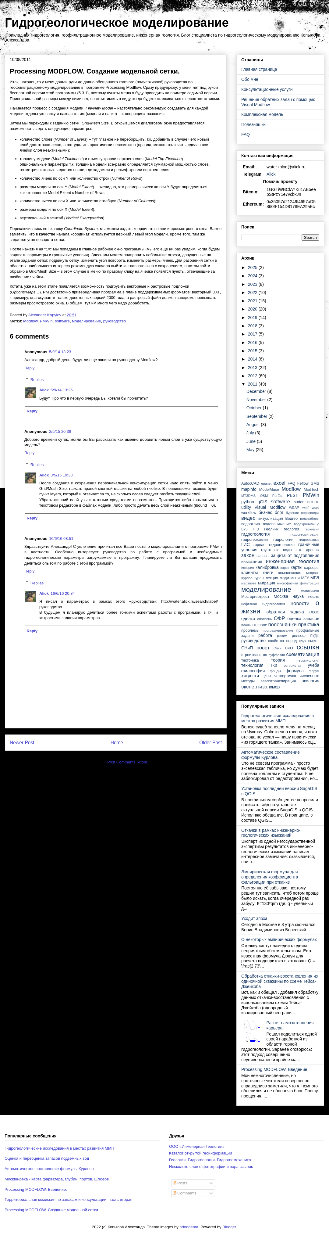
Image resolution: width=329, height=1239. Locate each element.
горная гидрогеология (274, 545)
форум (314, 671)
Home (117, 742)
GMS (314, 483)
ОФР (279, 618)
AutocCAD (250, 483)
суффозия (277, 655)
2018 (253, 325)
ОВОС (314, 612)
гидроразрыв (309, 539)
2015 (253, 350)
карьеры (311, 568)
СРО (289, 648)
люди (284, 578)
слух (302, 641)
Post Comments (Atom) (127, 762)
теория (278, 660)
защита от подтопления (295, 555)
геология (291, 529)
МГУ (305, 578)
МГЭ (314, 577)
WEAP (294, 507)
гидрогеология (255, 534)
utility (246, 507)
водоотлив (250, 524)
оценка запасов (303, 618)
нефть (313, 596)
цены (267, 676)
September (257, 416)
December (256, 391)
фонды (275, 671)
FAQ (245, 134)
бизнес (265, 512)
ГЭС (299, 550)
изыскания (251, 561)
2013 (253, 367)
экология (310, 680)
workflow (248, 513)
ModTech (311, 489)
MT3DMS (248, 495)
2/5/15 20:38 (60, 431)
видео (248, 518)
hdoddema (188, 1227)
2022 (253, 292)
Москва (281, 596)
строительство (254, 655)
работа (265, 635)
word (315, 507)
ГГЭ (256, 529)
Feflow (303, 483)
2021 (253, 300)
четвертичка (285, 676)
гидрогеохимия (254, 539)
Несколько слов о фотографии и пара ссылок (211, 1166)
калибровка (267, 567)
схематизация (302, 654)
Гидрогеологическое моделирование (117, 22)
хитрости (250, 675)
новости (300, 603)
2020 (253, 309)
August (253, 424)
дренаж (312, 550)
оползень (264, 619)
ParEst (277, 495)
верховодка (310, 513)
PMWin (46, 321)
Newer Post (22, 742)
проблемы (250, 630)
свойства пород (282, 641)
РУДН (314, 635)
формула (294, 670)
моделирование (86, 321)
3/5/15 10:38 (62, 475)
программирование (278, 630)
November (256, 399)
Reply (29, 368)
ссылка (308, 647)
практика (308, 624)
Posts (180, 1183)
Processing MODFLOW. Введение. (275, 1069)
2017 (253, 334)
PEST (292, 495)
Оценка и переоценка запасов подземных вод (47, 1158)
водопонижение (277, 524)
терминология (308, 660)
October (254, 407)
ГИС (245, 544)
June (251, 441)
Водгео (291, 518)
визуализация (270, 518)
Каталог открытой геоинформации (200, 1153)
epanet (266, 483)
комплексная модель (298, 573)
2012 (253, 375)
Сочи (277, 648)
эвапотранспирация (278, 681)
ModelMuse (269, 489)
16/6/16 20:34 (63, 593)
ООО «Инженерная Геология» (197, 1146)
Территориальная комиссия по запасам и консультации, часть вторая (69, 1199)
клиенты (249, 572)
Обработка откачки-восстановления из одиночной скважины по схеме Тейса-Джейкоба (279, 981)
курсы (259, 578)
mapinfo (248, 489)
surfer (298, 502)
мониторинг (310, 590)
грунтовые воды (276, 550)
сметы (313, 641)
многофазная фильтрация (298, 583)
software (62, 321)
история (247, 567)
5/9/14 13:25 (62, 390)
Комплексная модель (262, 114)
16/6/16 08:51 (61, 538)
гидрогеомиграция (304, 534)
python (247, 501)
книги (268, 572)
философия (253, 670)
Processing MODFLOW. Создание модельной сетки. (52, 1210)
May (251, 449)
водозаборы (309, 518)
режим (282, 635)
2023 (253, 284)
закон (247, 555)
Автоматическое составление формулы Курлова (270, 755)
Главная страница (259, 69)
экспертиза (254, 687)
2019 (253, 317)
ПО (255, 625)
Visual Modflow (270, 507)
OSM (264, 495)
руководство (114, 321)
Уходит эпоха (254, 918)
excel (279, 483)
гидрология (283, 539)
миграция (266, 583)
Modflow (30, 321)
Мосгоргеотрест (255, 596)
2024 (253, 275)
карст (285, 567)
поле (263, 625)
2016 (253, 342)
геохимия (312, 529)
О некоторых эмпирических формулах (279, 939)
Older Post (210, 742)
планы (246, 625)
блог (279, 512)
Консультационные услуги (267, 89)
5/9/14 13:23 (60, 352)
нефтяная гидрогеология (263, 604)
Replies (37, 379)
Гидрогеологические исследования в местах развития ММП (277, 718)
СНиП (247, 647)
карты (296, 567)
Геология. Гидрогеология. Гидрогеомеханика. (210, 1160)
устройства (292, 665)
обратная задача (285, 611)
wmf (305, 507)
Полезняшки (253, 124)
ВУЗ (244, 529)
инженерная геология (292, 561)
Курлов (247, 578)
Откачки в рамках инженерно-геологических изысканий (270, 833)
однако (248, 618)
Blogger (229, 1227)
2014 (253, 359)
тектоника (250, 660)
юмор (274, 686)
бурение (292, 513)
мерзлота (248, 583)
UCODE (313, 502)
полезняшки (282, 624)
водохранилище (306, 524)
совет (263, 648)
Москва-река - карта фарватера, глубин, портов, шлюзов (57, 1179)
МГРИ (295, 578)
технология (252, 665)
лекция (272, 578)
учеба (313, 665)
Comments (184, 1193)
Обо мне (249, 79)
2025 (253, 267)
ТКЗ (273, 665)
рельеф (299, 636)
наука (298, 596)
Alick (44, 390)
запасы (262, 556)
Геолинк (271, 529)
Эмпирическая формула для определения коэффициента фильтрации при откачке (269, 877)
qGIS (262, 501)
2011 (253, 384)
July (250, 432)
